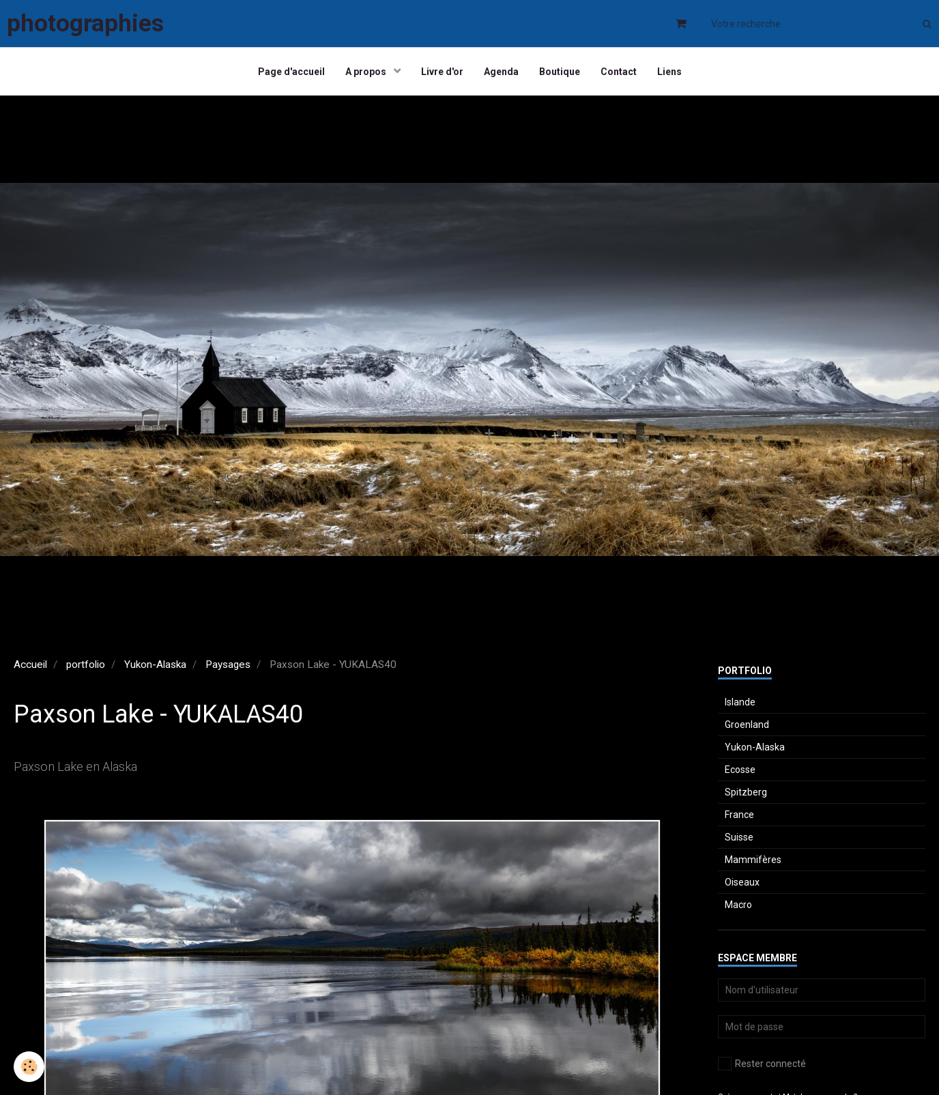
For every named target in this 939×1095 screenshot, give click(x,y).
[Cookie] (29, 1066)
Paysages (227, 664)
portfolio (85, 664)
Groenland (747, 724)
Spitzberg (746, 792)
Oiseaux (742, 882)
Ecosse (740, 769)
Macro (738, 904)
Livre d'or (442, 71)
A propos (366, 71)
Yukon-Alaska (155, 664)
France (739, 814)
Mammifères (753, 859)
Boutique (559, 71)
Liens (669, 71)
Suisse (739, 837)
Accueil (30, 664)
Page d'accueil (291, 71)
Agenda (501, 71)
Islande (740, 702)
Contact (619, 71)
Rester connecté (762, 1063)
